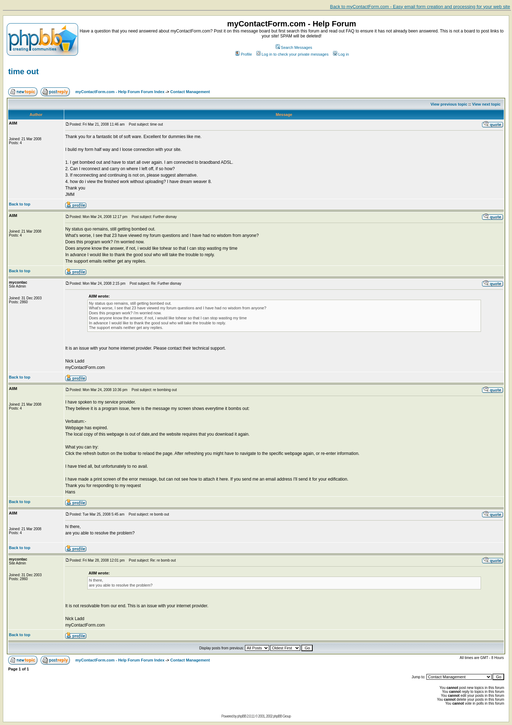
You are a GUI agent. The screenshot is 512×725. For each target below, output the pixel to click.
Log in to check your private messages (292, 54)
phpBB (241, 716)
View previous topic (448, 104)
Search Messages (294, 47)
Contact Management (190, 92)
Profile (243, 54)
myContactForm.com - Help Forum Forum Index (119, 92)
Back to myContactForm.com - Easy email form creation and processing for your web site (420, 6)
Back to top (19, 204)
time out (23, 71)
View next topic (486, 104)
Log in (341, 54)
